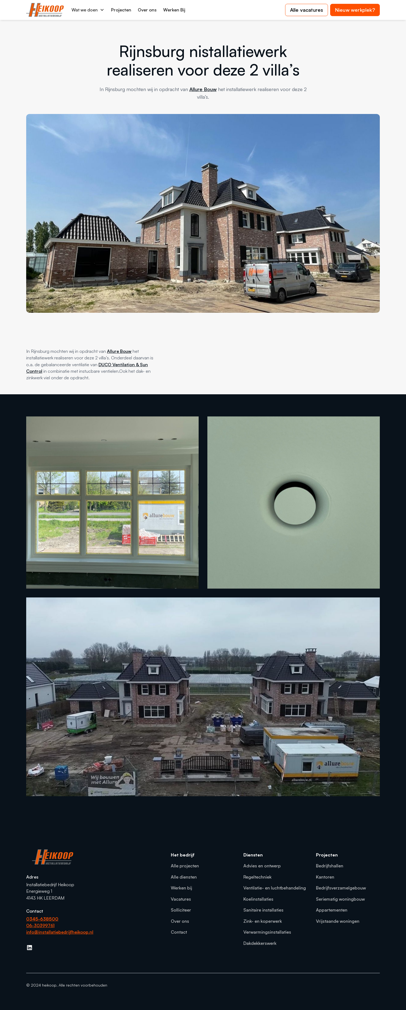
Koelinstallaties (258, 899)
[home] (45, 10)
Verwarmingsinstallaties (267, 932)
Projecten (121, 10)
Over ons (147, 10)
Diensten (253, 855)
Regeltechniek (257, 877)
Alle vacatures (306, 10)
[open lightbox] (112, 502)
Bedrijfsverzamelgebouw (341, 888)
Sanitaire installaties (263, 910)
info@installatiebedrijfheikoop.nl (59, 932)
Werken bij (181, 888)
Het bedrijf (183, 855)
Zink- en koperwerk (262, 921)
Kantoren (325, 877)
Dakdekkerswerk (259, 943)
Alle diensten (184, 877)
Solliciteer (181, 910)
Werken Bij (174, 10)
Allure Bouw (203, 89)
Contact (179, 932)
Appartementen (331, 910)
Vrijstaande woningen (337, 921)
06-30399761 (40, 925)
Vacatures (181, 899)
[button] (88, 10)
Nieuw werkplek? (355, 10)
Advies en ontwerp (262, 865)
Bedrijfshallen (329, 865)
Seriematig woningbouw (340, 899)
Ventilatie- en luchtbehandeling (274, 888)
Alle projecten (185, 865)
